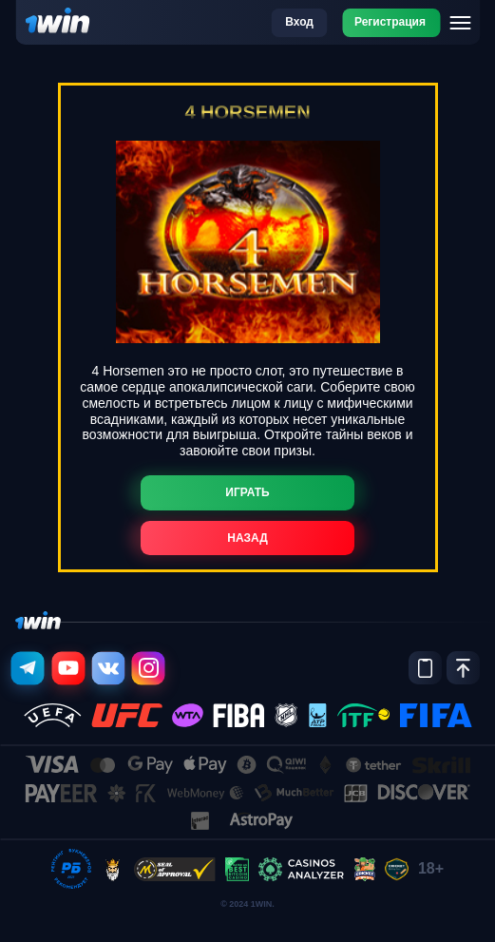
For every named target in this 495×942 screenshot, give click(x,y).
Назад (247, 538)
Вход (299, 22)
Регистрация (390, 22)
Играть (247, 492)
